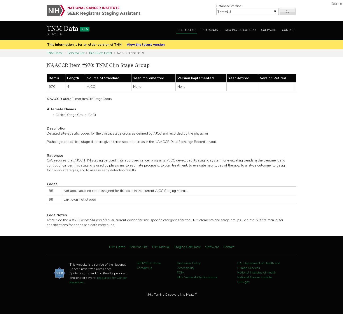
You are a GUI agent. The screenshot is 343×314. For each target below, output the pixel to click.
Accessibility (185, 268)
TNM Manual (210, 30)
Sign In (337, 3)
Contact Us (144, 268)
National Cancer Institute (254, 277)
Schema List (187, 30)
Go (287, 11)
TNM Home (55, 53)
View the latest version (146, 44)
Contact (288, 30)
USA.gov (243, 282)
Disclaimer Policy (189, 263)
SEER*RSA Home (149, 263)
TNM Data (68, 29)
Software (268, 30)
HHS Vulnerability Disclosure (197, 277)
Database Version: (229, 6)
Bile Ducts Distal (100, 53)
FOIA (180, 272)
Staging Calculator (240, 30)
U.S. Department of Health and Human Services (258, 265)
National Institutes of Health (256, 272)
